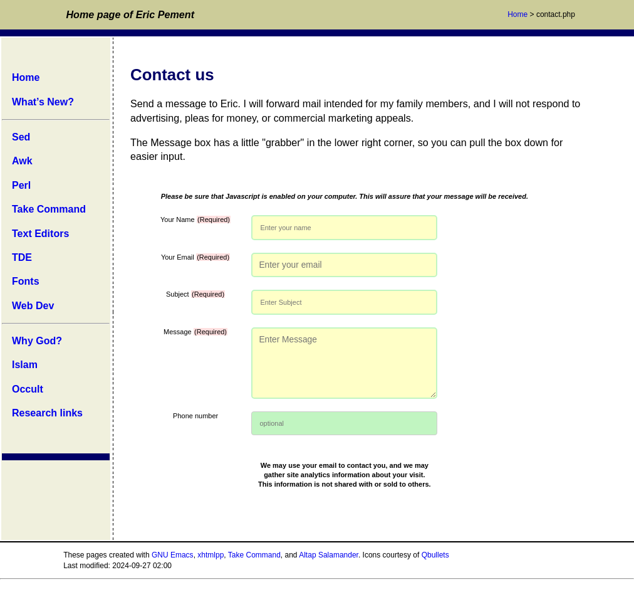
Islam (25, 364)
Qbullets (435, 555)
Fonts (25, 281)
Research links (47, 413)
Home (517, 14)
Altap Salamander (328, 555)
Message (195, 331)
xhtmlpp (210, 555)
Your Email (196, 257)
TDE (22, 257)
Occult (27, 389)
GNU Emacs (173, 555)
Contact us (172, 74)
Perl (21, 185)
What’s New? (43, 102)
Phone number (195, 416)
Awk (22, 161)
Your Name (195, 219)
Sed (21, 137)
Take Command (49, 209)
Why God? (37, 340)
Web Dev (33, 305)
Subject (195, 294)
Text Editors (40, 233)
